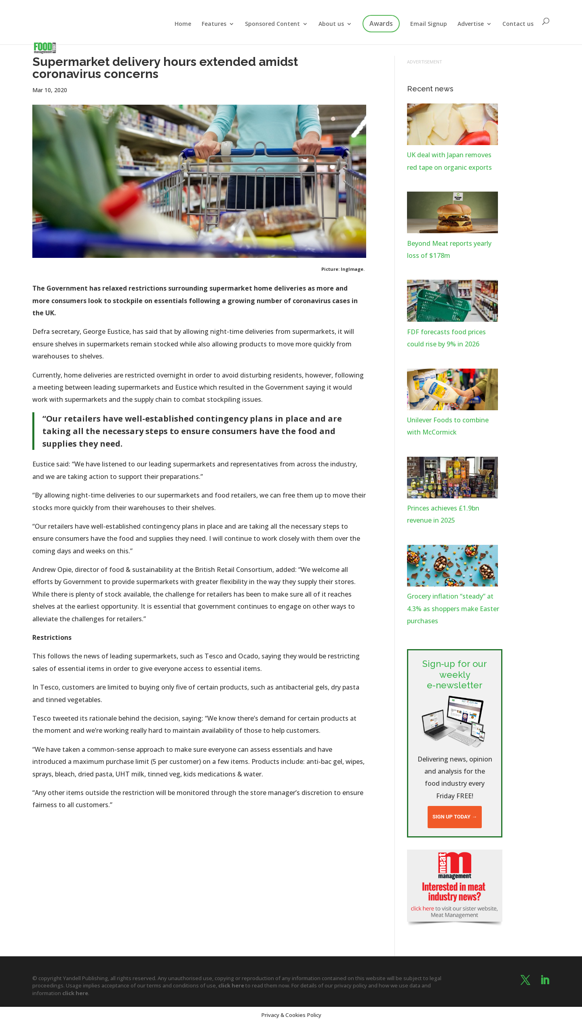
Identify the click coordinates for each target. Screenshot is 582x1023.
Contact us (518, 24)
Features (214, 24)
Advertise (471, 24)
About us (331, 24)
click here (231, 985)
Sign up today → (454, 817)
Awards (381, 23)
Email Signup (428, 24)
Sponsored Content (272, 24)
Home (183, 24)
